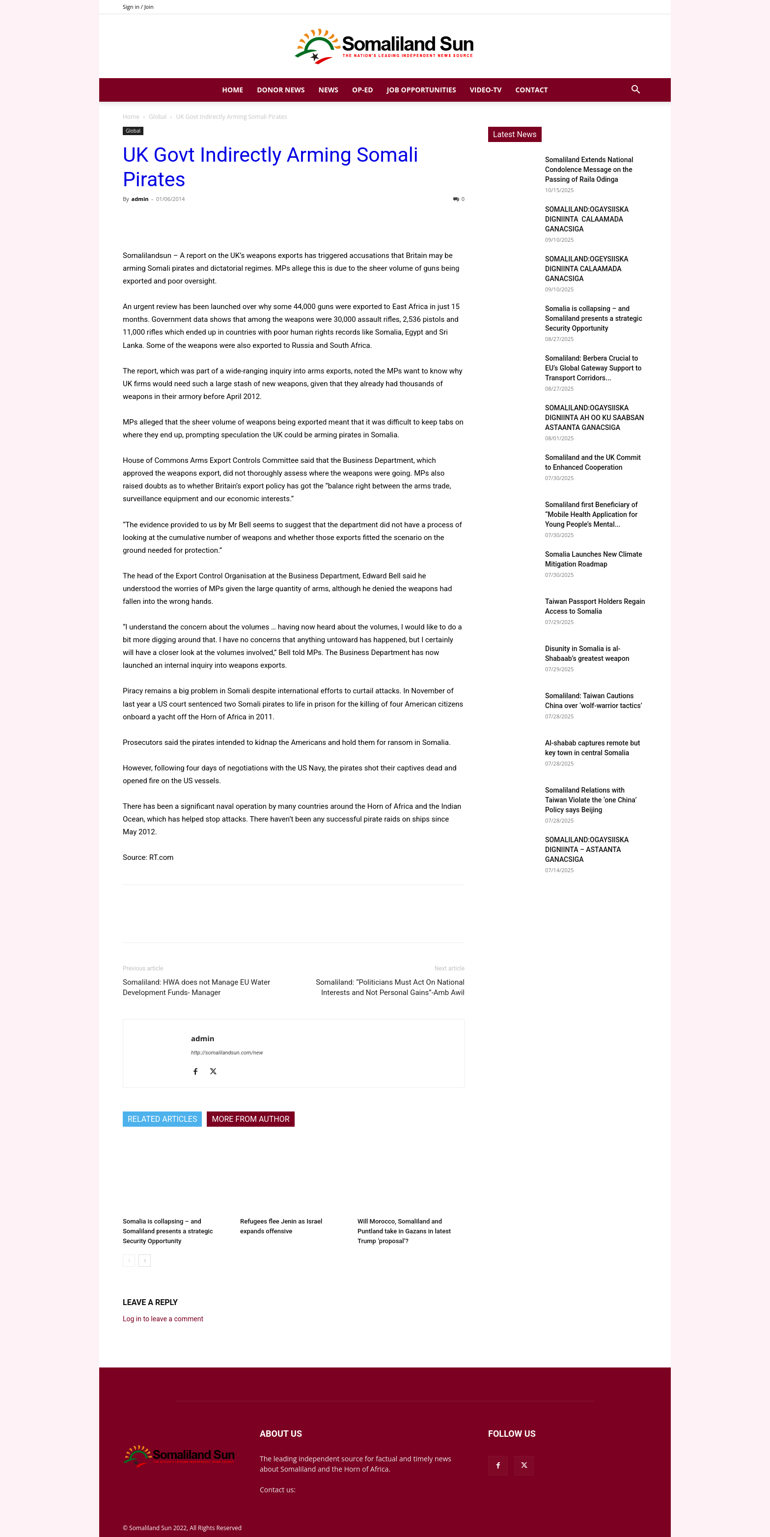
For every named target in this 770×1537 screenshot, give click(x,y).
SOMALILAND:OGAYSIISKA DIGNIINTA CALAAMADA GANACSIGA (587, 219)
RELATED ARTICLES (162, 1119)
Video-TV (486, 89)
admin (139, 198)
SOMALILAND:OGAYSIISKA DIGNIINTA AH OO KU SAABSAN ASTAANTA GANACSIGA (594, 417)
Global (157, 117)
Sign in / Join (138, 6)
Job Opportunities (421, 89)
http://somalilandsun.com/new (227, 1053)
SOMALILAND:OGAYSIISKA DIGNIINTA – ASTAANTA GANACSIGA (587, 849)
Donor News (280, 89)
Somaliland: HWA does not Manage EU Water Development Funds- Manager (196, 987)
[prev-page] (129, 1260)
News (328, 89)
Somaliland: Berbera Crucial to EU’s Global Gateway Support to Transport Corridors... (593, 368)
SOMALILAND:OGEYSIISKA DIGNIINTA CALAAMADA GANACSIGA (587, 269)
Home (232, 89)
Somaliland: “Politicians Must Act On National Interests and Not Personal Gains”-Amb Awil (390, 987)
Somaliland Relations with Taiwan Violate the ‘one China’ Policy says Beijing (590, 800)
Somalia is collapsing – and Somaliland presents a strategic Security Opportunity (168, 1231)
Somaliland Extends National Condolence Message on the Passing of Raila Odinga (589, 169)
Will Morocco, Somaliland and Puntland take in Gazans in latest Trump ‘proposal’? (404, 1231)
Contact (531, 89)
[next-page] (144, 1260)
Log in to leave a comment (163, 1319)
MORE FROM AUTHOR (250, 1119)
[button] (635, 90)
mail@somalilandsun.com (339, 1489)
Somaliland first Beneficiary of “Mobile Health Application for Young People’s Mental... (591, 514)
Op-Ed (362, 89)
